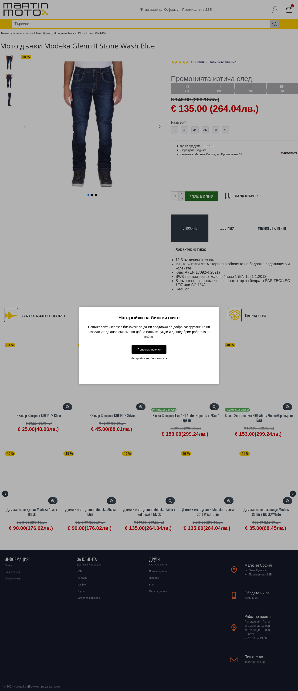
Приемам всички (149, 349)
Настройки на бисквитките (149, 358)
